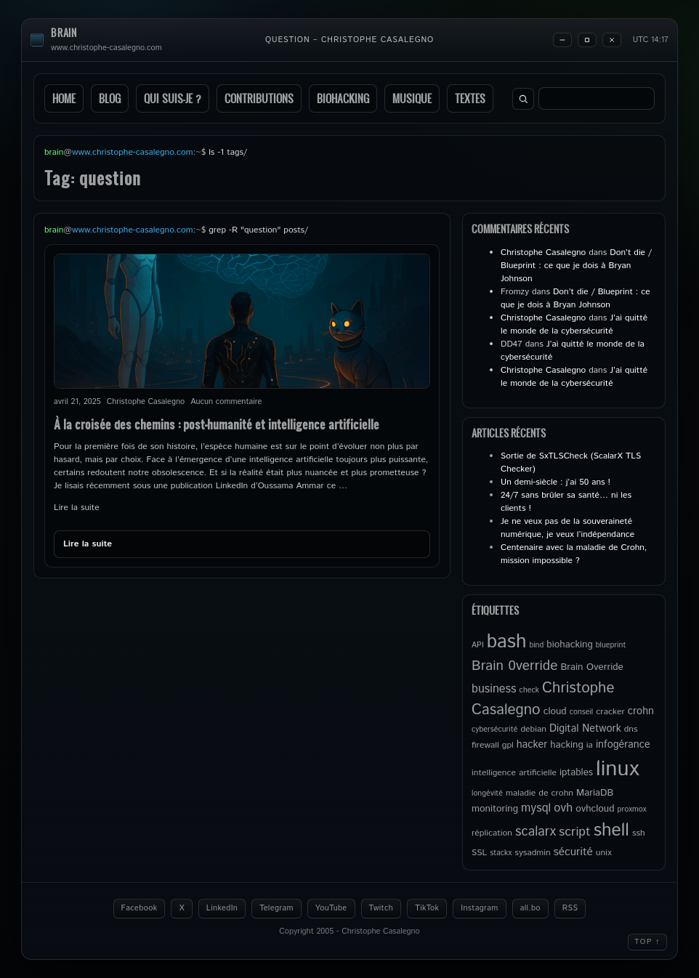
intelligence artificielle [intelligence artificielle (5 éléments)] (514, 773)
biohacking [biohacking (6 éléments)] (569, 644)
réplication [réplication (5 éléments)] (492, 833)
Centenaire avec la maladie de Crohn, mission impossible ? (574, 554)
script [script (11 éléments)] (575, 832)
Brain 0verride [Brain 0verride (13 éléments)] (514, 666)
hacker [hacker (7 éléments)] (532, 744)
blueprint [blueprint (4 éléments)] (611, 645)
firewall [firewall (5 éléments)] (485, 745)
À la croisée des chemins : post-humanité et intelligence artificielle (216, 424)
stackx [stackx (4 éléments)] (501, 853)
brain (64, 33)
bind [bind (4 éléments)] (536, 645)
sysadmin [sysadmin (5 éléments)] (532, 852)
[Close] (611, 40)
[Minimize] (562, 40)
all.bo (530, 908)
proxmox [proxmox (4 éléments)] (632, 809)
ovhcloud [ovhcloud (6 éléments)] (594, 808)
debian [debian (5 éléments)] (533, 729)
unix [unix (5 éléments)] (604, 852)
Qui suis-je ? (172, 98)
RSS (570, 908)
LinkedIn (222, 908)
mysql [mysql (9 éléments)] (536, 808)
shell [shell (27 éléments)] (611, 830)
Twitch (381, 908)
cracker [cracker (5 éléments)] (610, 712)
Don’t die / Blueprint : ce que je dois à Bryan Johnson (576, 265)
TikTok (427, 908)
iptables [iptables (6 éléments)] (576, 772)
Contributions (259, 98)
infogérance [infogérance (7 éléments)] (623, 744)
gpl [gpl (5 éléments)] (508, 745)
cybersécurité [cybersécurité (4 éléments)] (494, 729)
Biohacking (343, 98)
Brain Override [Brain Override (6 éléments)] (591, 667)
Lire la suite (77, 507)
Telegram (276, 908)
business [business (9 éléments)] (494, 689)
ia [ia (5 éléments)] (589, 745)
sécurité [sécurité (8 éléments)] (573, 852)
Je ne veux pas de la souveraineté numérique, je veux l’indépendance (567, 528)
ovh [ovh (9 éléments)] (563, 808)
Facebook (139, 908)
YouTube (331, 908)
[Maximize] (587, 40)
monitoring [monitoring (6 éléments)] (495, 808)
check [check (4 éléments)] (529, 690)
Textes (470, 98)
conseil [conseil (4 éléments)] (582, 712)
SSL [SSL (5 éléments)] (479, 852)
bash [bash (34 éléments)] (507, 641)
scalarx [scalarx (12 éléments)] (535, 832)
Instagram (479, 908)
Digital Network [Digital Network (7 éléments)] (585, 729)
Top (647, 941)
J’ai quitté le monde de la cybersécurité (574, 324)
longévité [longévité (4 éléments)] (487, 793)
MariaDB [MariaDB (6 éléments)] (594, 792)
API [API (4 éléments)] (478, 645)
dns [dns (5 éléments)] (631, 729)
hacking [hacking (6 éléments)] (566, 744)
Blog (110, 98)
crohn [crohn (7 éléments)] (641, 711)
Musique (412, 98)
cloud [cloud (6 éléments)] (555, 711)
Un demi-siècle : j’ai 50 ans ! (555, 482)
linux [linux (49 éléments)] (617, 769)
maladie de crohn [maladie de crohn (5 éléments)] (539, 793)
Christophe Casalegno (543, 252)
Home (64, 98)
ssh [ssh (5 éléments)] (638, 833)
